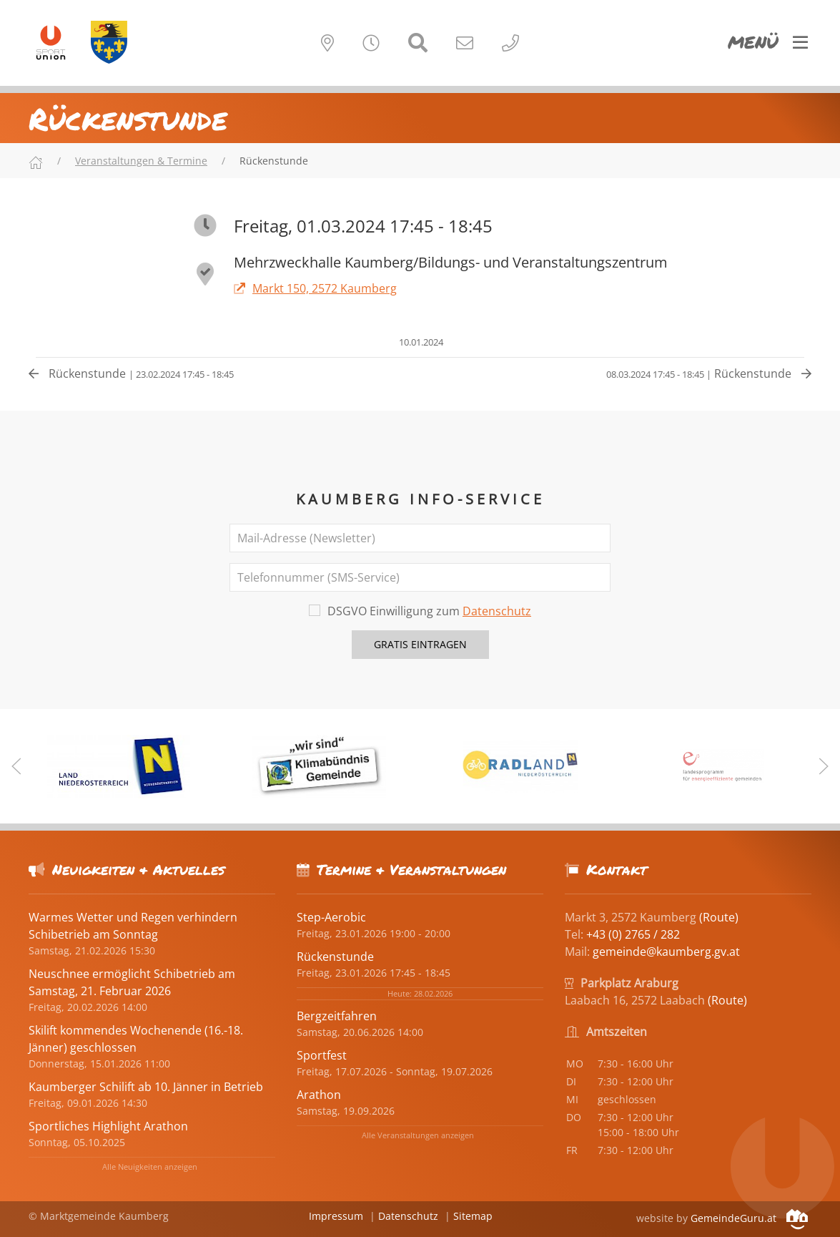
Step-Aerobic (331, 917)
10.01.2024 (420, 342)
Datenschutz (497, 611)
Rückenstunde (131, 373)
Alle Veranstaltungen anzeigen (418, 1135)
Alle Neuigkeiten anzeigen (149, 1166)
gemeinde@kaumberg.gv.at (666, 951)
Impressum (336, 1216)
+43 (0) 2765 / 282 (633, 934)
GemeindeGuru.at (749, 1218)
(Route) (718, 917)
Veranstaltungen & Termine (141, 160)
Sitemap (473, 1216)
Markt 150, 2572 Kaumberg (315, 288)
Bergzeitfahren (337, 1016)
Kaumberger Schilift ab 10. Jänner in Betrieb (146, 1087)
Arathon (319, 1094)
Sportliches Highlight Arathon (108, 1126)
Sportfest (322, 1055)
